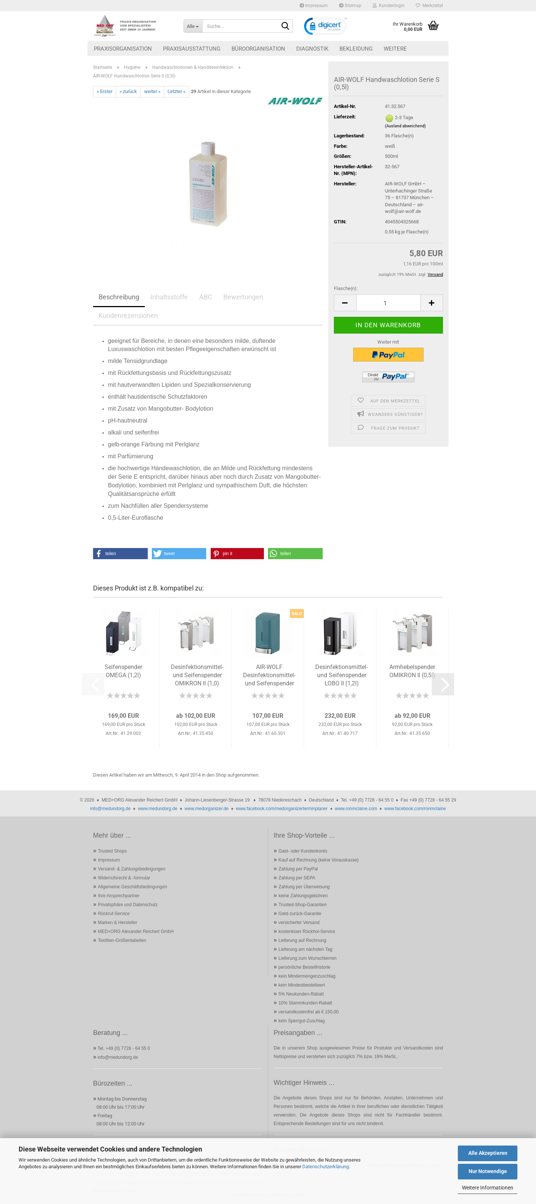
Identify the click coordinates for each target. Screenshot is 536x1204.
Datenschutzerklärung (325, 1166)
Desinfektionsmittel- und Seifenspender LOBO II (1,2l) (341, 675)
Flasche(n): (346, 288)
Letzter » (176, 91)
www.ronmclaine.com (356, 808)
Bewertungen (243, 297)
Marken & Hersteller (117, 922)
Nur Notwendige (488, 1171)
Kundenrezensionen (128, 315)
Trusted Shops (112, 851)
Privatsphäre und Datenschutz (128, 904)
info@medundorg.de (110, 808)
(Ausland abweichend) (405, 126)
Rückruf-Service (114, 913)
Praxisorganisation (123, 48)
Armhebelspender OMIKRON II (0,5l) (412, 671)
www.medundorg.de (157, 808)
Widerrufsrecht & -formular (124, 877)
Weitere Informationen (487, 1188)
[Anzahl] (388, 302)
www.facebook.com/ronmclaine (415, 808)
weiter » (152, 91)
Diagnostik (312, 48)
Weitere (395, 48)
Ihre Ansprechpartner (119, 895)
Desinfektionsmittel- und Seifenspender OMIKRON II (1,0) (197, 675)
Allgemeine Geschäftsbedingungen (132, 886)
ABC (205, 297)
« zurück (128, 91)
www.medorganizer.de (207, 808)
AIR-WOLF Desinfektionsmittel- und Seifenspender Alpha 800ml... (269, 676)
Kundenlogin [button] (389, 5)
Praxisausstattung (191, 48)
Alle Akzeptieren (487, 1153)
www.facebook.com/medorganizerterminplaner (282, 808)
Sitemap (350, 5)
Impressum (314, 5)
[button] (345, 302)
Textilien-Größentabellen (122, 940)
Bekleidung (356, 48)
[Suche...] (193, 26)
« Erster (104, 91)
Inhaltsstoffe (169, 297)
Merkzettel (429, 5)
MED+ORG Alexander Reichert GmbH (136, 931)
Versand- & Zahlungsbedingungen (131, 869)
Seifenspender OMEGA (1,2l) (123, 671)
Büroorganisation (258, 48)
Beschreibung (119, 297)
